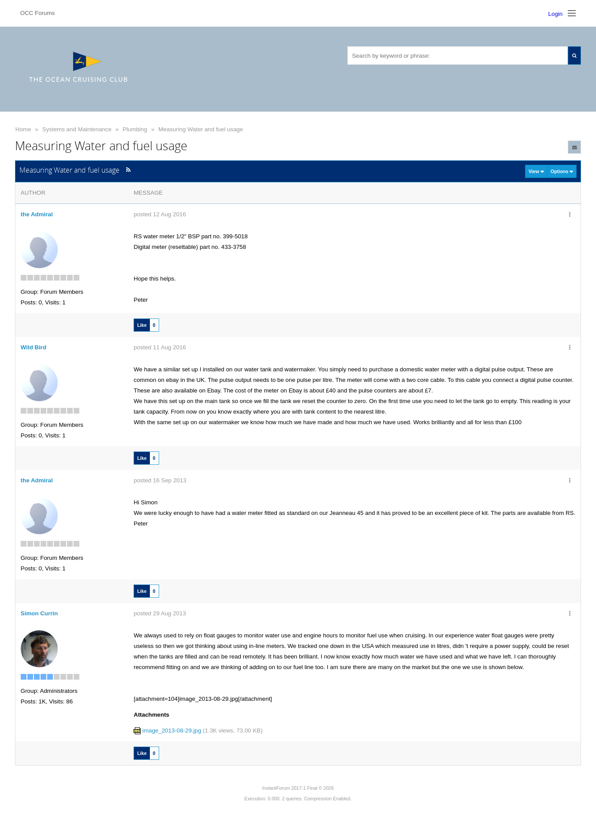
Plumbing (135, 129)
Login (555, 14)
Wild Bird (33, 347)
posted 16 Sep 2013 (160, 480)
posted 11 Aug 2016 (160, 347)
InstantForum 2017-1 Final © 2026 (298, 788)
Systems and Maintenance (77, 129)
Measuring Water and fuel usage (200, 129)
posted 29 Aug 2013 (160, 613)
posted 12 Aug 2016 (160, 214)
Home (23, 129)
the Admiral (37, 214)
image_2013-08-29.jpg (171, 730)
